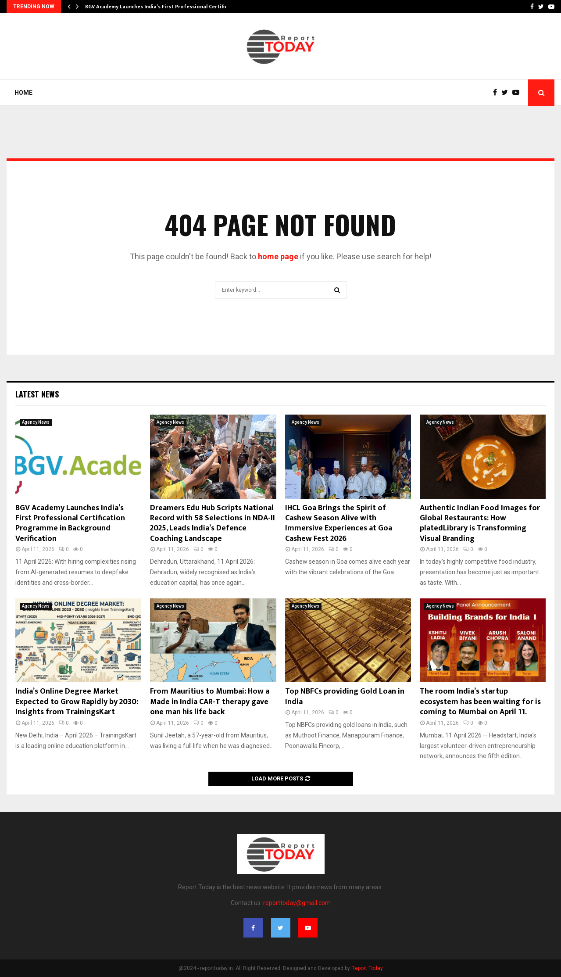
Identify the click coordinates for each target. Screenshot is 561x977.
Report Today (367, 968)
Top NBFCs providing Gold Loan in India (344, 696)
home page (278, 256)
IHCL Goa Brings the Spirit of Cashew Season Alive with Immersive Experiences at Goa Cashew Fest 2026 (338, 523)
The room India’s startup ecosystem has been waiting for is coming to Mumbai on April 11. (480, 702)
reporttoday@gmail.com (297, 902)
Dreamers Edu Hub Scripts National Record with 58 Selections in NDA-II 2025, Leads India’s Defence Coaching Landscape (212, 523)
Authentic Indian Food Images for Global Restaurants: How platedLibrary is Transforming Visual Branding (480, 523)
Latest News (37, 394)
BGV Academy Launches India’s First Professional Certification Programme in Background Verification (70, 523)
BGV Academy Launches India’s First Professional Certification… (165, 6)
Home (23, 92)
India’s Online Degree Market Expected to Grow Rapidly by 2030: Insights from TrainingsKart (76, 702)
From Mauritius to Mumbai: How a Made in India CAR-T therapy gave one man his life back (209, 702)
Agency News (36, 422)
